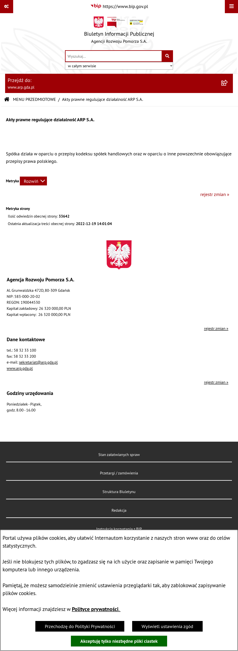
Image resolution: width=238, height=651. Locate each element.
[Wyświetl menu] (231, 6)
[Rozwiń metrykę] (33, 181)
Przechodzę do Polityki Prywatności (80, 626)
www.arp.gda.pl (20, 368)
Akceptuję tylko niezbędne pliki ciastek (119, 641)
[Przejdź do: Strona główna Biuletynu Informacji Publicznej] (7, 99)
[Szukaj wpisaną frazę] (167, 56)
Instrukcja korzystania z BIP (119, 528)
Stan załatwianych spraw (119, 454)
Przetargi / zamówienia (119, 472)
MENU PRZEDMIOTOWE (34, 99)
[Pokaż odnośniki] (6, 6)
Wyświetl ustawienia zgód (167, 626)
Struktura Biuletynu (119, 491)
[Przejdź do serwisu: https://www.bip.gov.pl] (119, 6)
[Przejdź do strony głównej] (119, 31)
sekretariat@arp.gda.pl (38, 362)
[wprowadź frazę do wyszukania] (113, 56)
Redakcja (119, 510)
